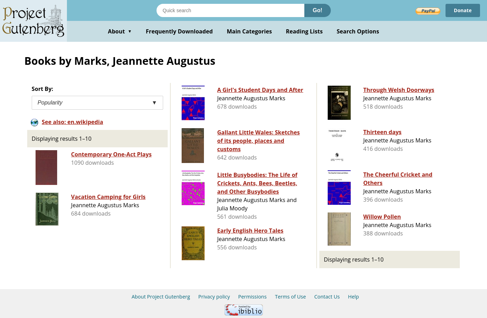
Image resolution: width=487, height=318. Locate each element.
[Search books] (230, 10)
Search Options (358, 31)
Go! (317, 10)
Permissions (252, 296)
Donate (463, 10)
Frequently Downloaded (179, 31)
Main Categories (249, 31)
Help (353, 296)
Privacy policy (214, 296)
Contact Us (327, 296)
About (120, 31)
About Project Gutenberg (160, 296)
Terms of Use (290, 296)
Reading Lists (304, 31)
